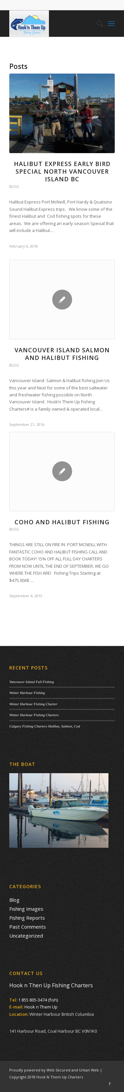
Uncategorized (26, 935)
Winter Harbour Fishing (27, 693)
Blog (14, 186)
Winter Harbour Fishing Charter (33, 704)
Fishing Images (26, 908)
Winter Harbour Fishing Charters (34, 715)
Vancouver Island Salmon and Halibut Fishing (62, 354)
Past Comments (27, 926)
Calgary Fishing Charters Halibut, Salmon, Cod (44, 726)
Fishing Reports (27, 917)
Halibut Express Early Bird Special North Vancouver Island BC (62, 171)
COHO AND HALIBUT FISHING (62, 522)
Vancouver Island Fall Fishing (31, 682)
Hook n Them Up (41, 1007)
